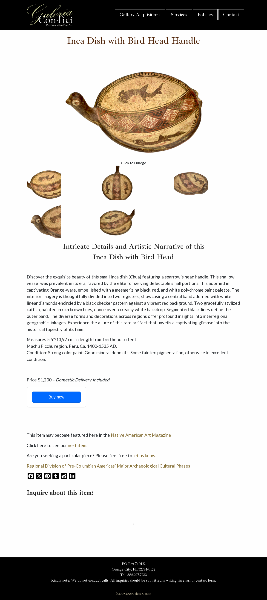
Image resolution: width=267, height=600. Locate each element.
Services (179, 15)
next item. (77, 445)
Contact (231, 15)
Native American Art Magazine (141, 435)
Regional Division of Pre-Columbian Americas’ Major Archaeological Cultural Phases (108, 465)
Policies (205, 15)
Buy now (56, 397)
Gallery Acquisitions (140, 15)
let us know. (144, 455)
